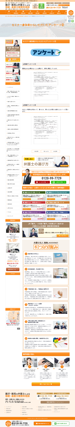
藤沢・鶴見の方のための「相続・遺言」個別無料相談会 (13, 92)
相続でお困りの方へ (12, 101)
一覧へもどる (46, 151)
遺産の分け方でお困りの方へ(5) (13, 121)
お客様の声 (10, 187)
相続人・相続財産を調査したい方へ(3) (13, 106)
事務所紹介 (10, 200)
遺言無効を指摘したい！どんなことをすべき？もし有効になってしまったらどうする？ (13, 143)
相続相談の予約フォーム (63, 5)
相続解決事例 (8, 410)
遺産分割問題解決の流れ (12, 110)
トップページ (10, 87)
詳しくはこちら (46, 384)
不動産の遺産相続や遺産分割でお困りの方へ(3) (13, 115)
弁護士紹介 (10, 204)
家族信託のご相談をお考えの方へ (13, 170)
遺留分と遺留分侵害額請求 (13, 129)
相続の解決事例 (11, 179)
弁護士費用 (10, 191)
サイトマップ (65, 3)
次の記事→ (55, 151)
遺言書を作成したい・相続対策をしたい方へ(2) (13, 165)
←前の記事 (36, 151)
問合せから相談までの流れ (13, 195)
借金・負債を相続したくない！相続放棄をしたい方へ (12, 156)
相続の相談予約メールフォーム (56, 402)
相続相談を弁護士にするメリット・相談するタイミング (13, 175)
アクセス (57, 3)
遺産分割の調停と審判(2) (13, 125)
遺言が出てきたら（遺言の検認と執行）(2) (13, 138)
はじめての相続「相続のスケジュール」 (13, 97)
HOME (50, 3)
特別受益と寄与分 (11, 133)
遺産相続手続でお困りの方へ (13, 160)
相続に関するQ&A (11, 183)
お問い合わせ (10, 208)
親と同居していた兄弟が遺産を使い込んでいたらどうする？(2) (13, 150)
